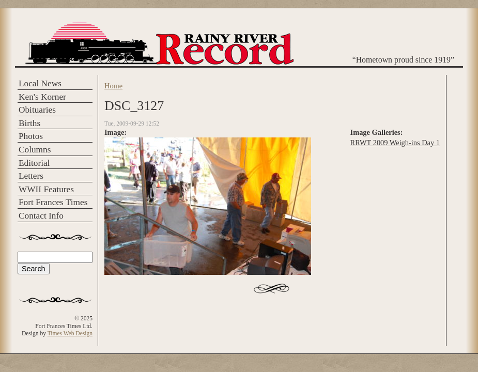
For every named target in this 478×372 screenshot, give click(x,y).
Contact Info (41, 216)
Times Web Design (70, 333)
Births (29, 123)
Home (113, 86)
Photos (31, 136)
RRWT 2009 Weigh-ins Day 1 (395, 142)
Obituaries (37, 110)
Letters (31, 176)
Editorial (34, 163)
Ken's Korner (42, 97)
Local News (40, 83)
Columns (35, 149)
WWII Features (46, 189)
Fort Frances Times (53, 202)
